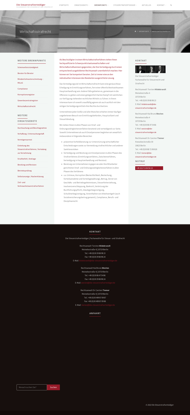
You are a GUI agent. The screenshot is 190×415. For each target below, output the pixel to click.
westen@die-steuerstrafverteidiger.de (98, 282)
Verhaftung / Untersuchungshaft (31, 137)
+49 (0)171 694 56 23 (144, 168)
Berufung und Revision (27, 168)
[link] (171, 5)
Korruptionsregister (26, 94)
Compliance (23, 88)
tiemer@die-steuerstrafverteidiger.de (98, 305)
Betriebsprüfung (25, 174)
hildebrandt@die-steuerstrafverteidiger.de (98, 260)
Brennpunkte (144, 31)
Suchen (53, 387)
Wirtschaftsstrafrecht (27, 106)
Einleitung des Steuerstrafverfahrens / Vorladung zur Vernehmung (30, 153)
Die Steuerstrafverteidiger (31, 4)
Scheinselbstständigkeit (28, 67)
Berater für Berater (26, 73)
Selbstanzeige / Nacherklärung (31, 180)
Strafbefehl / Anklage (27, 162)
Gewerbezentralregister (28, 100)
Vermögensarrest (25, 143)
